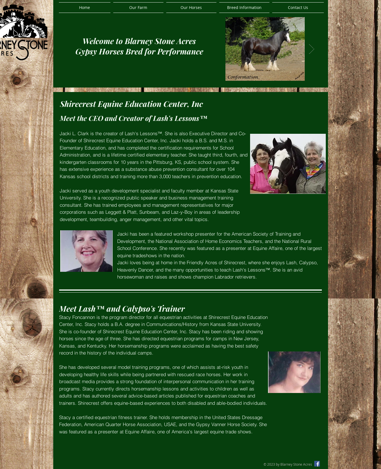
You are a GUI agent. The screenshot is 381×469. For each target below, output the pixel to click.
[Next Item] (311, 48)
